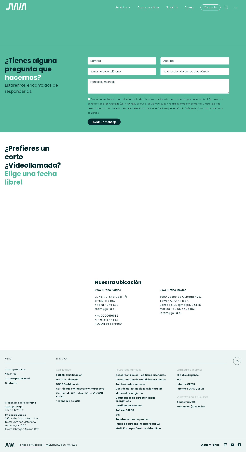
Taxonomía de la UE (68, 401)
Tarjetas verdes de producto (133, 419)
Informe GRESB (186, 384)
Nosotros (172, 7)
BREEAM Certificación (69, 375)
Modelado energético (129, 393)
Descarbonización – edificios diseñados (141, 375)
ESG (179, 380)
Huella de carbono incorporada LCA (138, 424)
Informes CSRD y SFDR (190, 389)
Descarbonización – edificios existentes (141, 380)
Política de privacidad (197, 108)
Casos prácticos (149, 7)
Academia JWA (186, 402)
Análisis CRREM (125, 410)
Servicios (123, 7)
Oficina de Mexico (15, 415)
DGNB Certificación (68, 384)
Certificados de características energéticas (135, 399)
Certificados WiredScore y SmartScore (80, 389)
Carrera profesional (17, 379)
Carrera (190, 7)
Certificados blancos (129, 406)
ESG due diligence (188, 375)
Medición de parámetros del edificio (138, 428)
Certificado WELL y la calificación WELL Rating (79, 395)
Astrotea (72, 445)
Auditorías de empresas (130, 384)
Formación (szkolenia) (191, 407)
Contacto (11, 383)
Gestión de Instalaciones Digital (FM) (139, 389)
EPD (118, 415)
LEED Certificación (67, 380)
